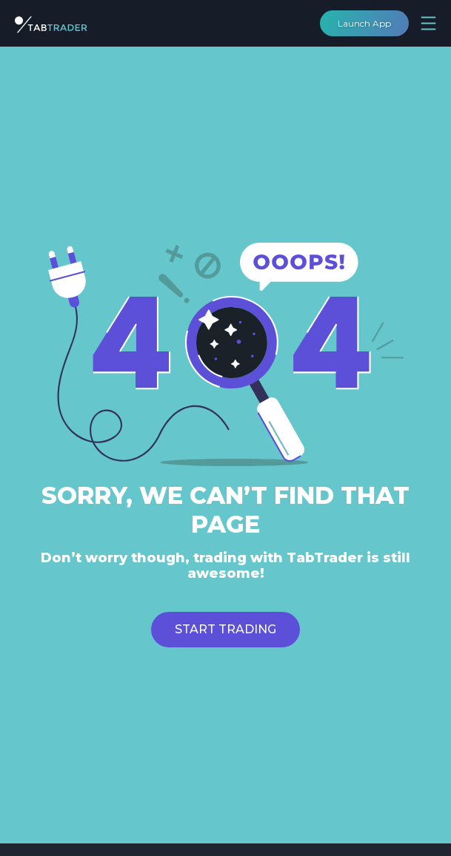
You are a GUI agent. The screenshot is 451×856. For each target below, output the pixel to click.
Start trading (225, 629)
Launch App (364, 23)
